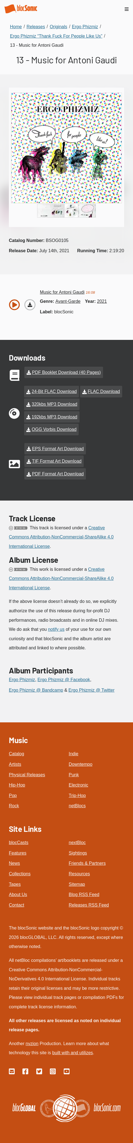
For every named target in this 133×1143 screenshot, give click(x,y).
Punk (74, 774)
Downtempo (80, 764)
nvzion (31, 1043)
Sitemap (77, 884)
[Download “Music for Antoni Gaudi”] (29, 304)
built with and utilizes (72, 1052)
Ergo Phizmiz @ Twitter (91, 690)
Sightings (78, 853)
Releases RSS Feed (89, 905)
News (14, 863)
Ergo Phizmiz (22, 679)
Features (17, 853)
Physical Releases (27, 774)
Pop (13, 795)
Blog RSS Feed (84, 894)
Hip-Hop (17, 785)
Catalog (16, 753)
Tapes (15, 884)
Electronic (78, 785)
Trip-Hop (77, 795)
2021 (102, 301)
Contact (16, 905)
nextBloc (77, 842)
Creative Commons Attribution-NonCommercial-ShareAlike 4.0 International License (61, 537)
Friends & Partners (87, 863)
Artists (15, 764)
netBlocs (77, 805)
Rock (14, 805)
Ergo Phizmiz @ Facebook (63, 679)
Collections (19, 873)
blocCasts (18, 842)
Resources (79, 873)
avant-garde (67, 301)
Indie (73, 753)
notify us (56, 629)
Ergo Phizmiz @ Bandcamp (36, 690)
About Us (18, 894)
